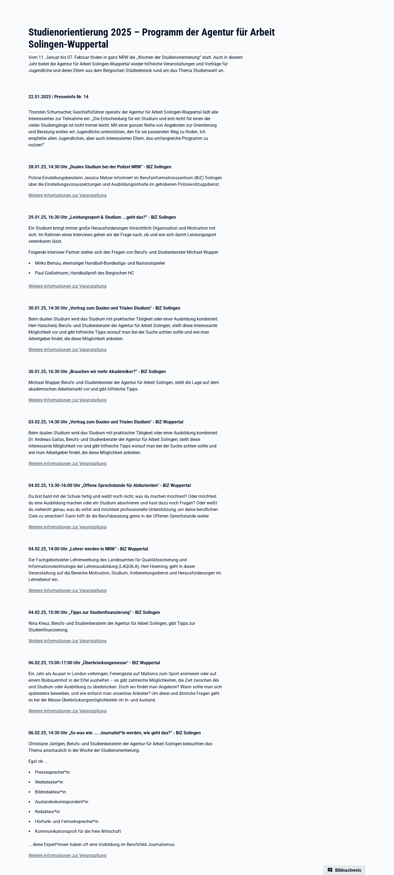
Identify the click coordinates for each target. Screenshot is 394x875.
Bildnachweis (348, 870)
